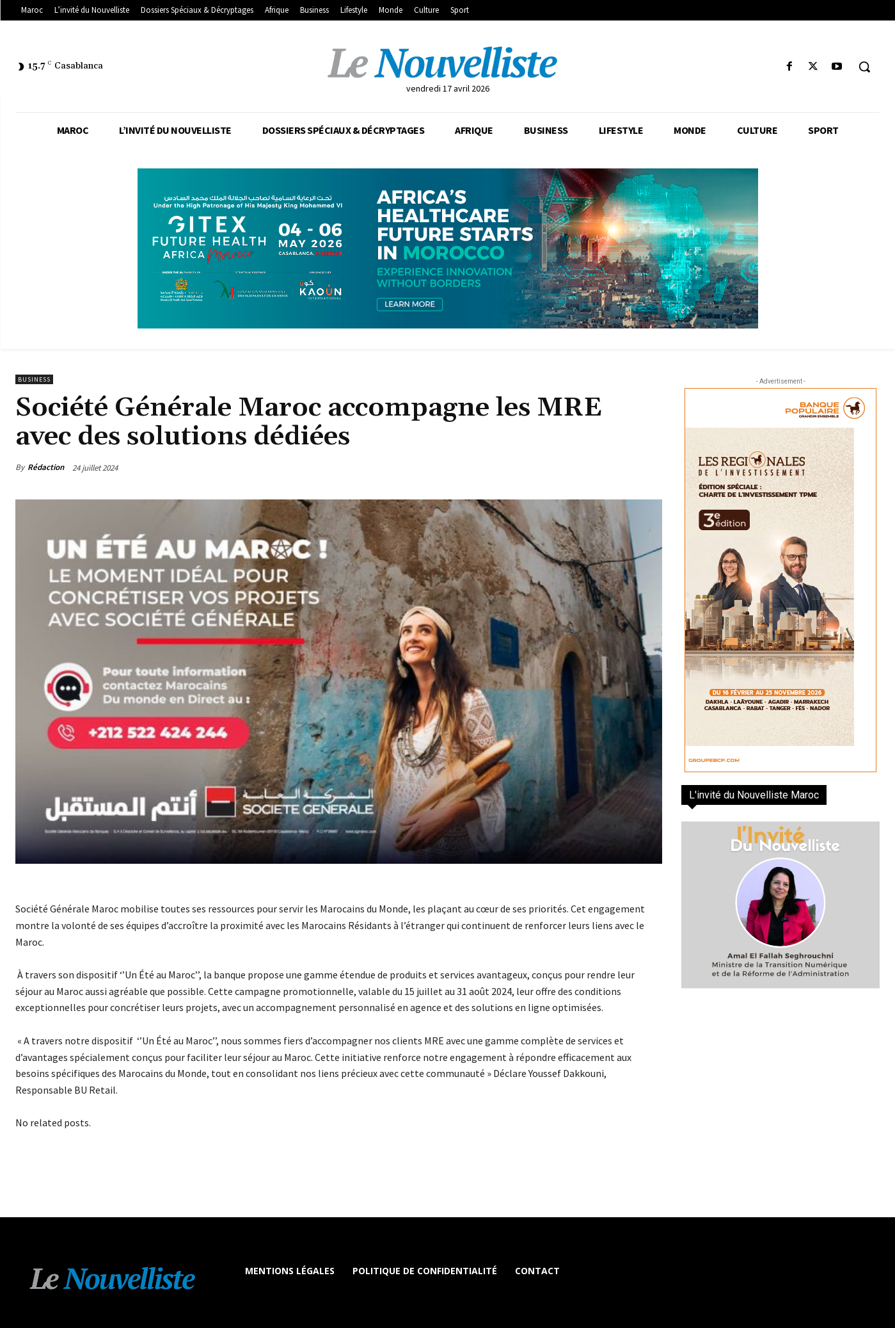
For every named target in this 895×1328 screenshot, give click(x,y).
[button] (864, 66)
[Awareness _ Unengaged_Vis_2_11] (447, 248)
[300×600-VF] (780, 580)
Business (34, 379)
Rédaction (46, 467)
